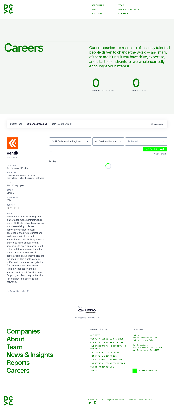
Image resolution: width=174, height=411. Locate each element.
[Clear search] (87, 141)
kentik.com (12, 157)
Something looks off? (18, 291)
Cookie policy (93, 317)
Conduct (132, 400)
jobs (16, 124)
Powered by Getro (160, 154)
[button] (59, 149)
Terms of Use (145, 400)
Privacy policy (80, 317)
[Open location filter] (163, 141)
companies (37, 124)
